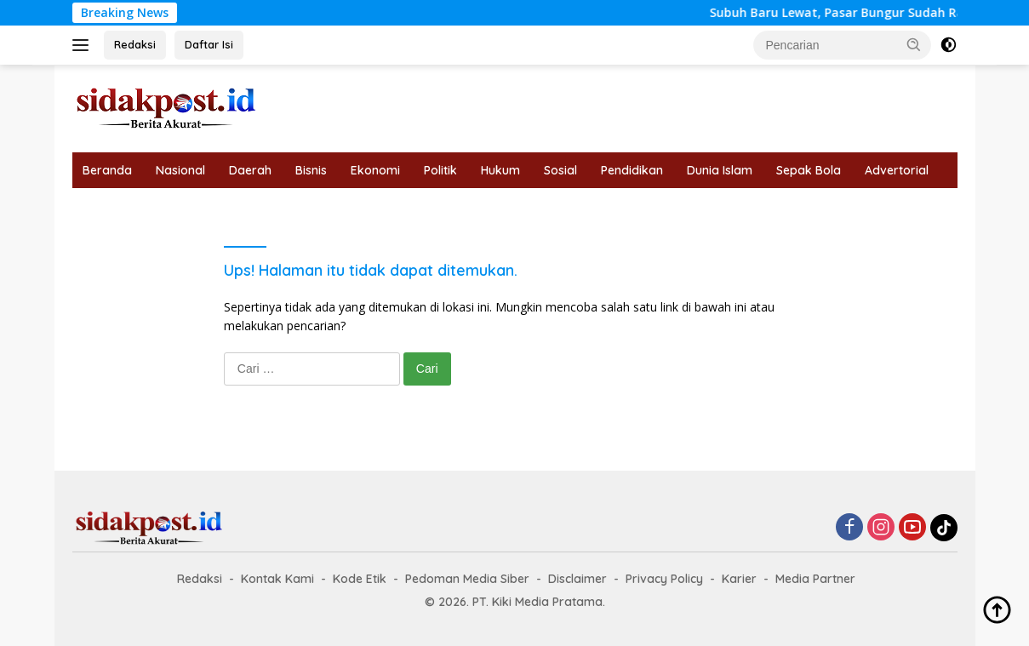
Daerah (250, 170)
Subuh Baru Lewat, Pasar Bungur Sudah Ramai (864, 12)
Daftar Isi (209, 44)
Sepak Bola (808, 170)
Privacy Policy (664, 578)
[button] (914, 44)
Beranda (107, 170)
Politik (440, 170)
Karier (739, 578)
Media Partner (815, 578)
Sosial (560, 170)
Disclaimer (577, 578)
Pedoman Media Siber (467, 578)
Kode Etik (359, 578)
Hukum (500, 170)
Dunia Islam (719, 170)
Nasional (180, 170)
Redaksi (135, 44)
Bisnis (311, 170)
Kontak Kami (277, 578)
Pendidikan (632, 170)
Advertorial (897, 170)
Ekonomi (375, 170)
